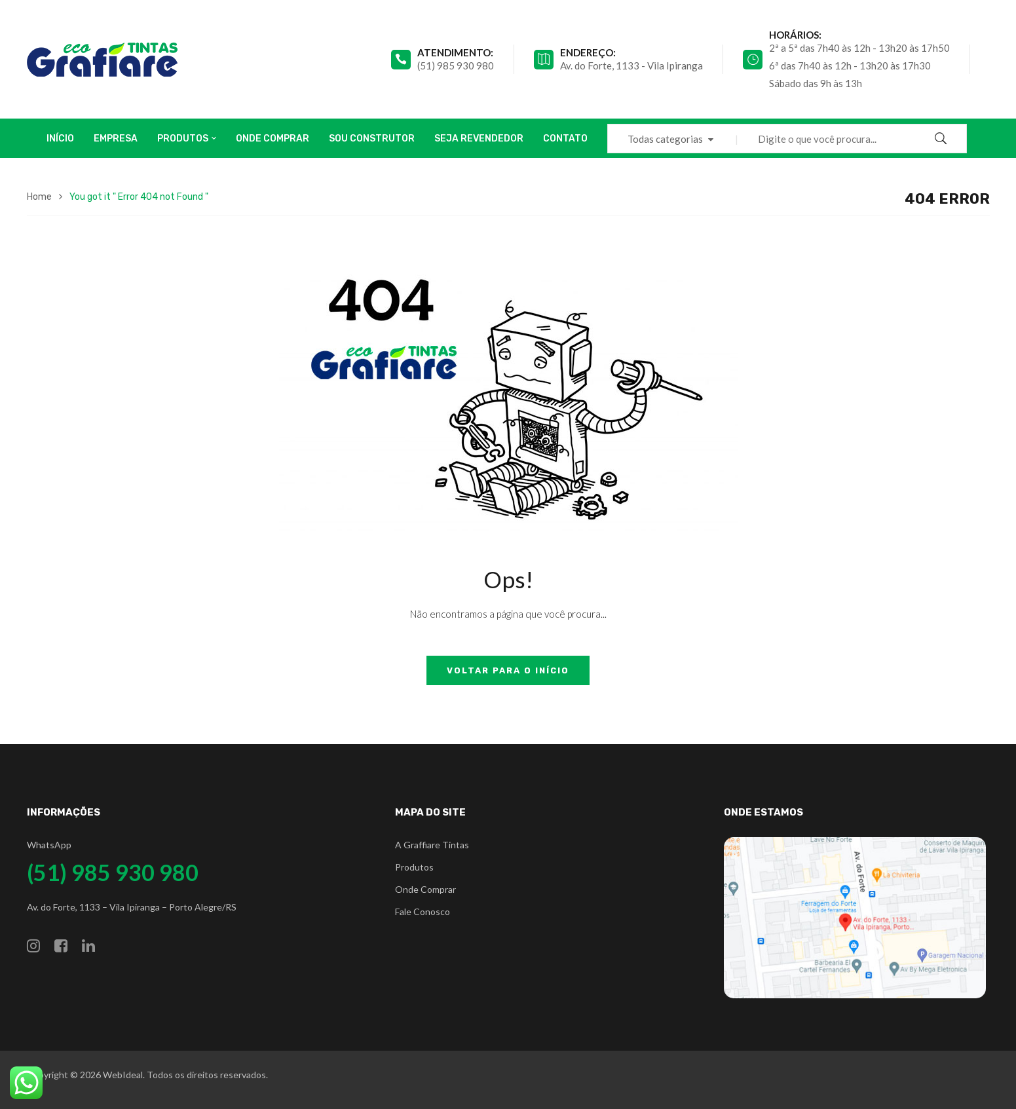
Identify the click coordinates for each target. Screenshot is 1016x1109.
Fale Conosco (422, 911)
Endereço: (588, 52)
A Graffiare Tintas (432, 844)
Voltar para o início (508, 670)
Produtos (414, 867)
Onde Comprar (425, 889)
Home (39, 196)
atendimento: (455, 52)
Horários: (795, 35)
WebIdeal (123, 1074)
